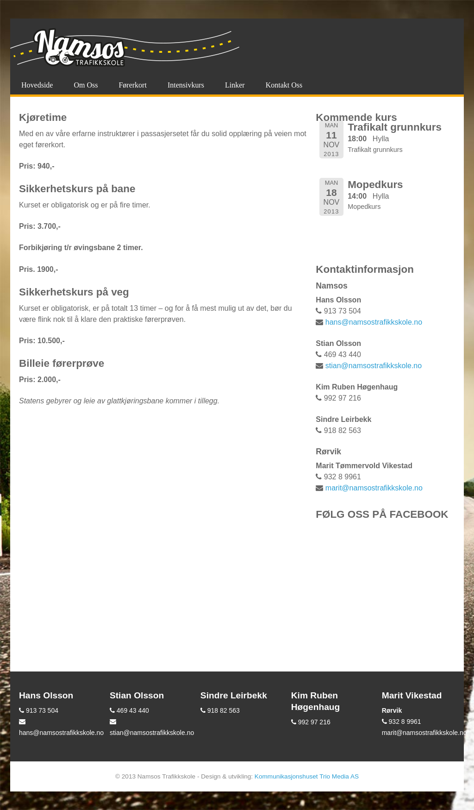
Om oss (86, 85)
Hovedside (37, 85)
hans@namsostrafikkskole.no (373, 322)
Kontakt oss (284, 85)
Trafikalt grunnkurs (395, 127)
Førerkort (132, 85)
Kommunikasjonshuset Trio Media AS (307, 776)
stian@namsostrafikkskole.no (373, 366)
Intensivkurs (186, 85)
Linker (235, 85)
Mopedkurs (375, 184)
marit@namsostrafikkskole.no (374, 488)
